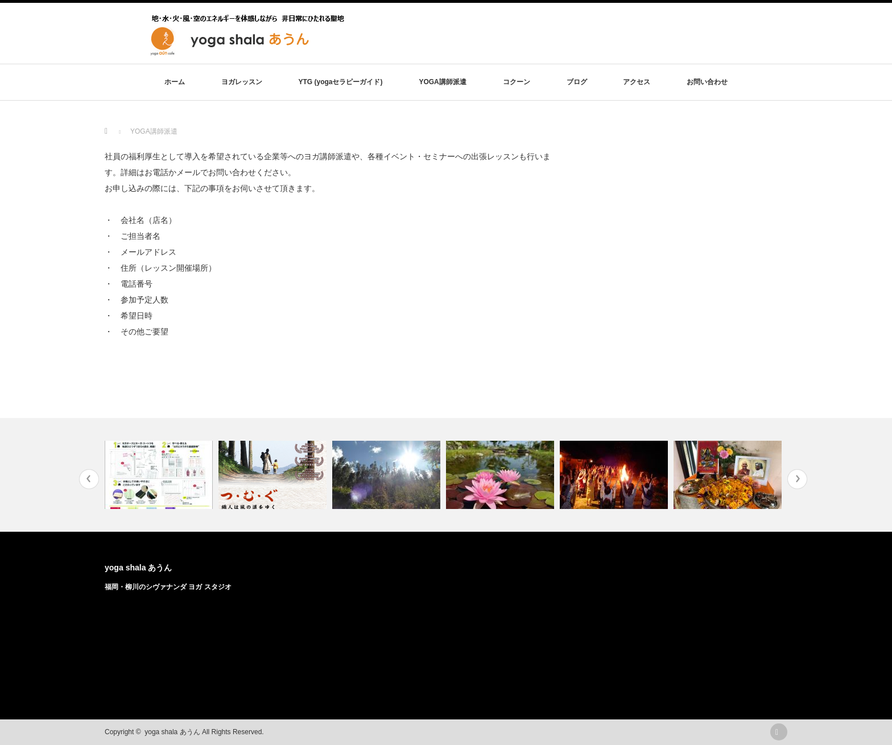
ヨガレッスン (241, 82)
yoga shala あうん (138, 567)
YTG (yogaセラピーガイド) (340, 82)
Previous (89, 479)
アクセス (636, 82)
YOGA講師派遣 (442, 82)
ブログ (577, 82)
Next (797, 479)
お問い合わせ (707, 82)
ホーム (174, 82)
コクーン (516, 82)
